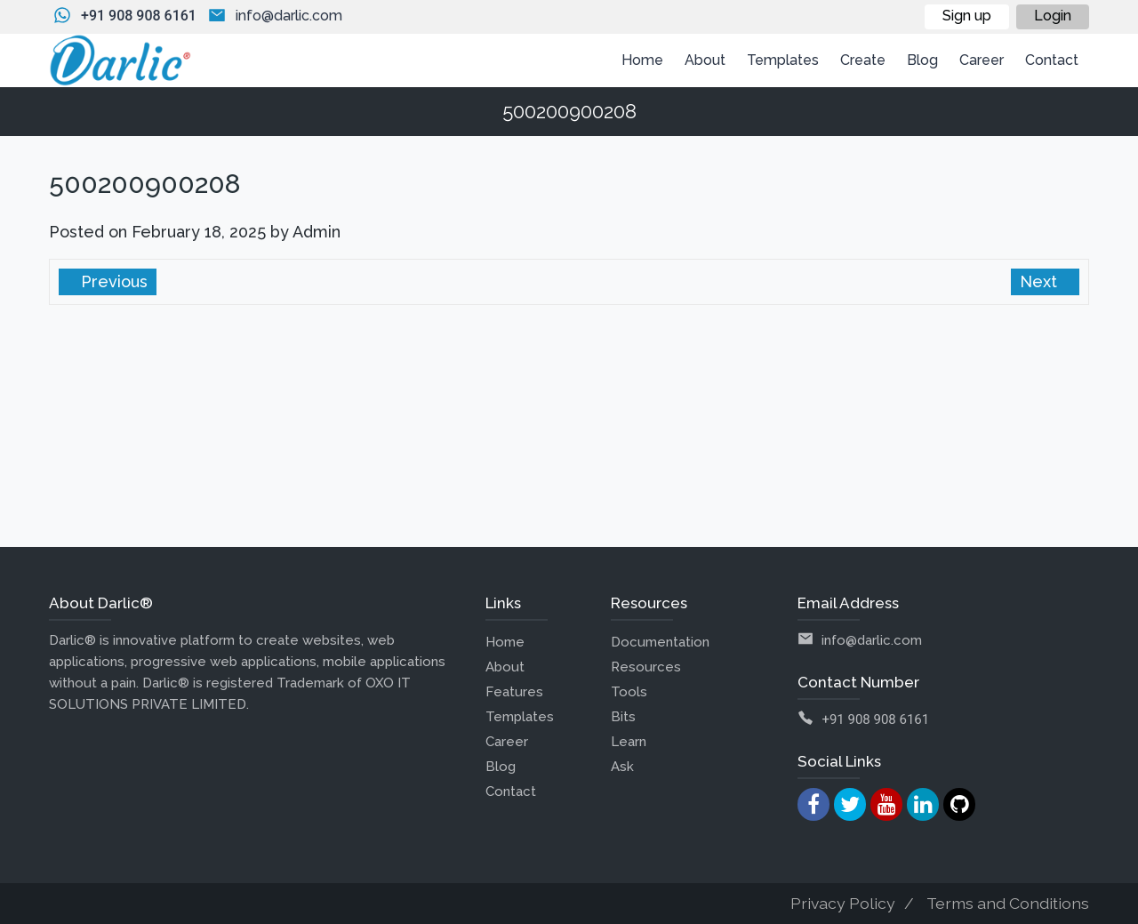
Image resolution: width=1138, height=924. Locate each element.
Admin (317, 231)
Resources (646, 667)
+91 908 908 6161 (138, 15)
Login (1052, 15)
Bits (623, 717)
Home (505, 642)
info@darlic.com (289, 15)
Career (506, 742)
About (505, 667)
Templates (519, 717)
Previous (112, 281)
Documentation (660, 642)
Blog (500, 767)
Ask (622, 767)
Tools (629, 692)
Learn (628, 742)
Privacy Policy (842, 903)
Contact (510, 791)
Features (514, 692)
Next (1041, 281)
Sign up (966, 15)
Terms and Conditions (1007, 903)
